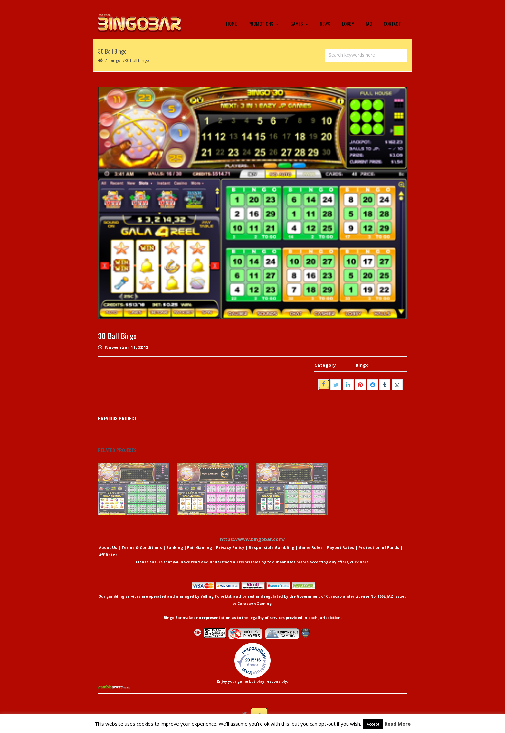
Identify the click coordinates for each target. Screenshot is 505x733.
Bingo (115, 61)
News (325, 24)
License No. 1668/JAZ (374, 597)
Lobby (348, 24)
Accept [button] (373, 724)
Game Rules (311, 548)
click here (359, 562)
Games (299, 24)
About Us (108, 548)
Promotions (263, 24)
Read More (398, 723)
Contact (392, 24)
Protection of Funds (378, 548)
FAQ (369, 24)
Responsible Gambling (271, 548)
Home (231, 24)
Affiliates (108, 555)
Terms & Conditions (141, 548)
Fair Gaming (199, 548)
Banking (174, 548)
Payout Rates (340, 548)
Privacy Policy (230, 548)
